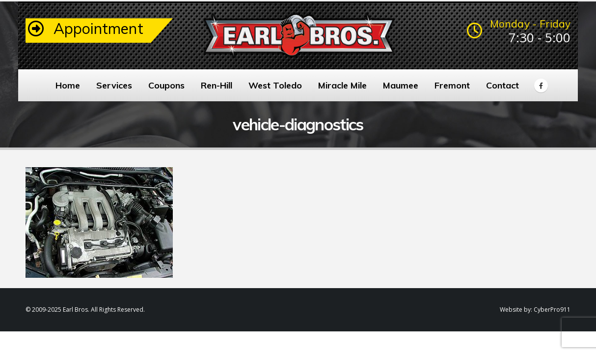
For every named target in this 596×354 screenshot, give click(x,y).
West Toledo (275, 85)
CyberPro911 (552, 309)
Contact (502, 85)
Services (114, 85)
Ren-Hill (216, 85)
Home (67, 85)
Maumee (400, 85)
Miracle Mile (342, 85)
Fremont (452, 85)
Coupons (166, 85)
